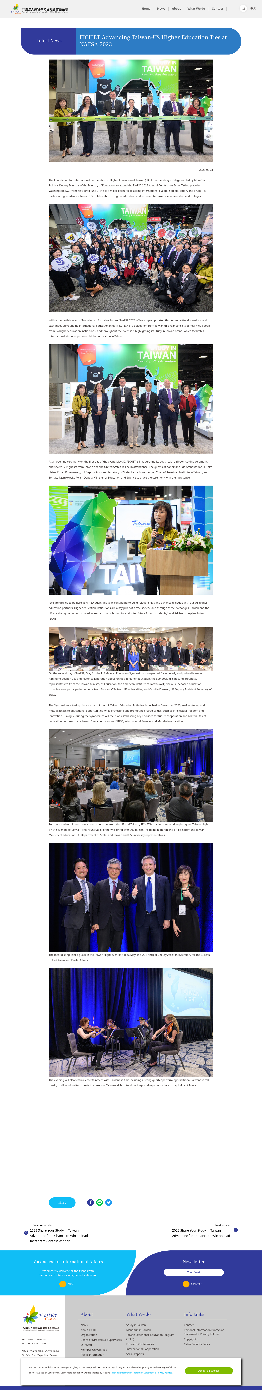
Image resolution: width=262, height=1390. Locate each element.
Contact (217, 9)
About (176, 9)
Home (146, 9)
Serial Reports (135, 1354)
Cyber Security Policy (197, 1344)
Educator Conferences (140, 1344)
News (161, 9)
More (71, 1283)
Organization (89, 1335)
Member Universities (94, 1349)
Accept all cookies (209, 1370)
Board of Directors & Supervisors (101, 1340)
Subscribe (196, 1283)
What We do (196, 9)
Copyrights (191, 1339)
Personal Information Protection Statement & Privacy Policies (141, 1372)
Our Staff (86, 1345)
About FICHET (89, 1330)
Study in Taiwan (136, 1325)
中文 (253, 8)
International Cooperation (142, 1349)
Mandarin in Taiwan (138, 1330)
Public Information (92, 1354)
